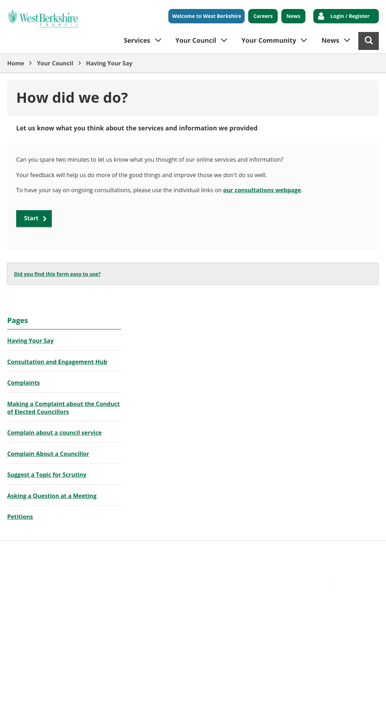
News (293, 16)
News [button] (330, 40)
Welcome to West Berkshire (206, 16)
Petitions (20, 517)
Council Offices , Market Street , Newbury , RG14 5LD (77, 560)
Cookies (93, 552)
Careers (263, 16)
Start (31, 218)
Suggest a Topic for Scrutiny (46, 475)
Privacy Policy (209, 552)
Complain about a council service (54, 433)
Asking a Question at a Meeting (51, 496)
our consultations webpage (262, 190)
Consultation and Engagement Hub (57, 362)
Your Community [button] (268, 40)
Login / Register (350, 16)
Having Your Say (109, 63)
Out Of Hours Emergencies (148, 552)
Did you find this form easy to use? (57, 274)
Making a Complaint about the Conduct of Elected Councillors (63, 408)
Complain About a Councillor (48, 454)
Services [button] (137, 40)
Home (15, 63)
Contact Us (61, 552)
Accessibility (23, 552)
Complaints (23, 383)
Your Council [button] (196, 40)
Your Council (55, 63)
